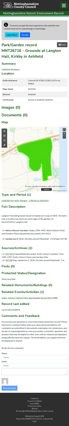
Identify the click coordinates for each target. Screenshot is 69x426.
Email (4, 361)
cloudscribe (48, 419)
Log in (34, 421)
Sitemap (35, 408)
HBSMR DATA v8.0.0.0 (33, 419)
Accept (25, 35)
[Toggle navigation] (63, 5)
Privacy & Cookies (34, 406)
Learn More (12, 35)
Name (4, 353)
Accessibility (34, 403)
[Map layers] (4, 131)
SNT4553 (10, 254)
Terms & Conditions (34, 401)
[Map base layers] (4, 135)
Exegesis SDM (39, 416)
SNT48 (9, 260)
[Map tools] (4, 145)
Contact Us (35, 398)
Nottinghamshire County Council (41, 411)
